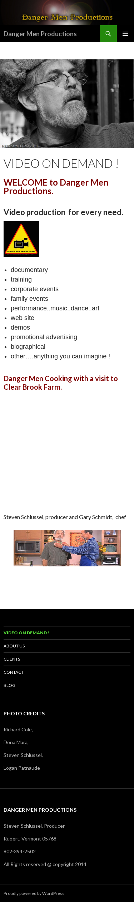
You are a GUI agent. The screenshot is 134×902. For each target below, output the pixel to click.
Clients (12, 659)
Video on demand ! (26, 632)
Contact (14, 672)
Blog (9, 685)
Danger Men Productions (40, 34)
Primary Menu (125, 33)
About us (14, 646)
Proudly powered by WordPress (34, 893)
